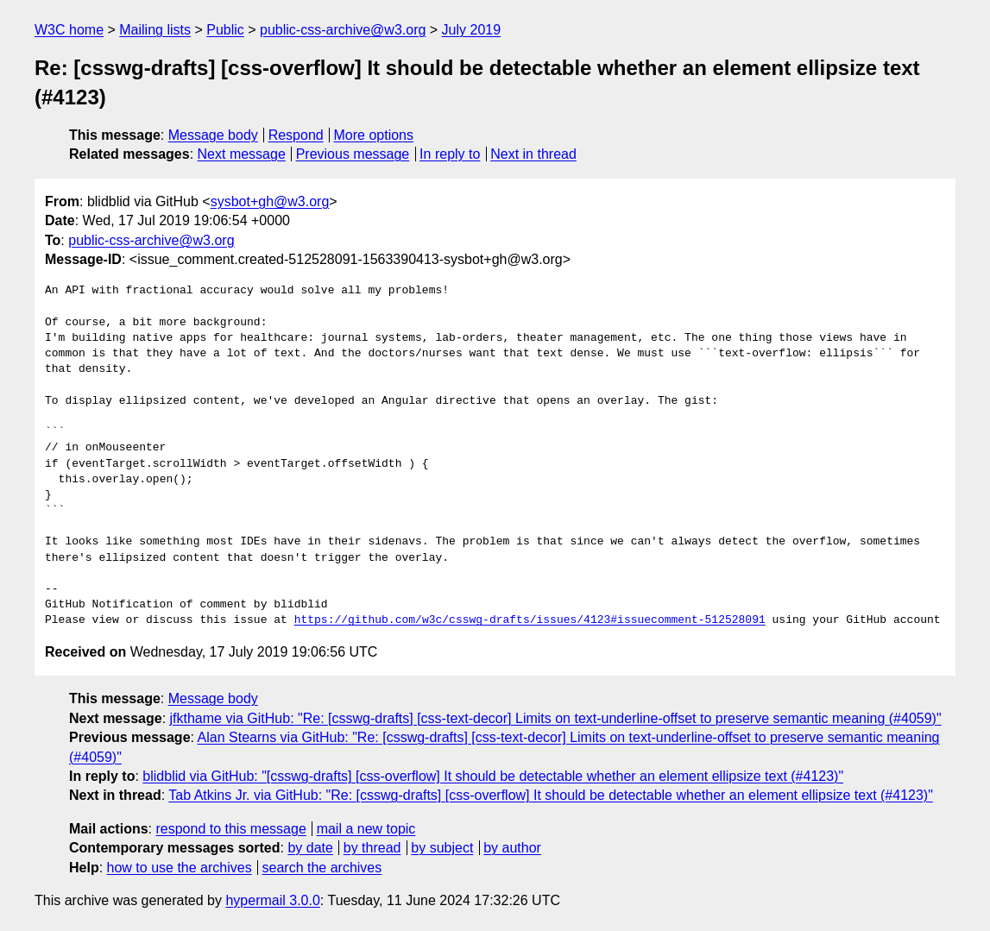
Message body (213, 135)
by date (309, 847)
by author (512, 847)
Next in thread (533, 154)
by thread (372, 847)
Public (225, 29)
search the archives (322, 867)
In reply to (449, 154)
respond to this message (230, 828)
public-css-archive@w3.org (343, 29)
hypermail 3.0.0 (272, 900)
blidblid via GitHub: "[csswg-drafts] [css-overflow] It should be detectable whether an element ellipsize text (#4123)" (492, 776)
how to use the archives (179, 867)
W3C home (69, 29)
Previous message (353, 154)
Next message (242, 154)
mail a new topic (366, 828)
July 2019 (471, 29)
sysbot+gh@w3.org (270, 201)
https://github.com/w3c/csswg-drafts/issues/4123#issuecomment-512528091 (530, 620)
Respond (296, 135)
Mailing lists (155, 29)
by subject (442, 847)
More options (374, 135)
